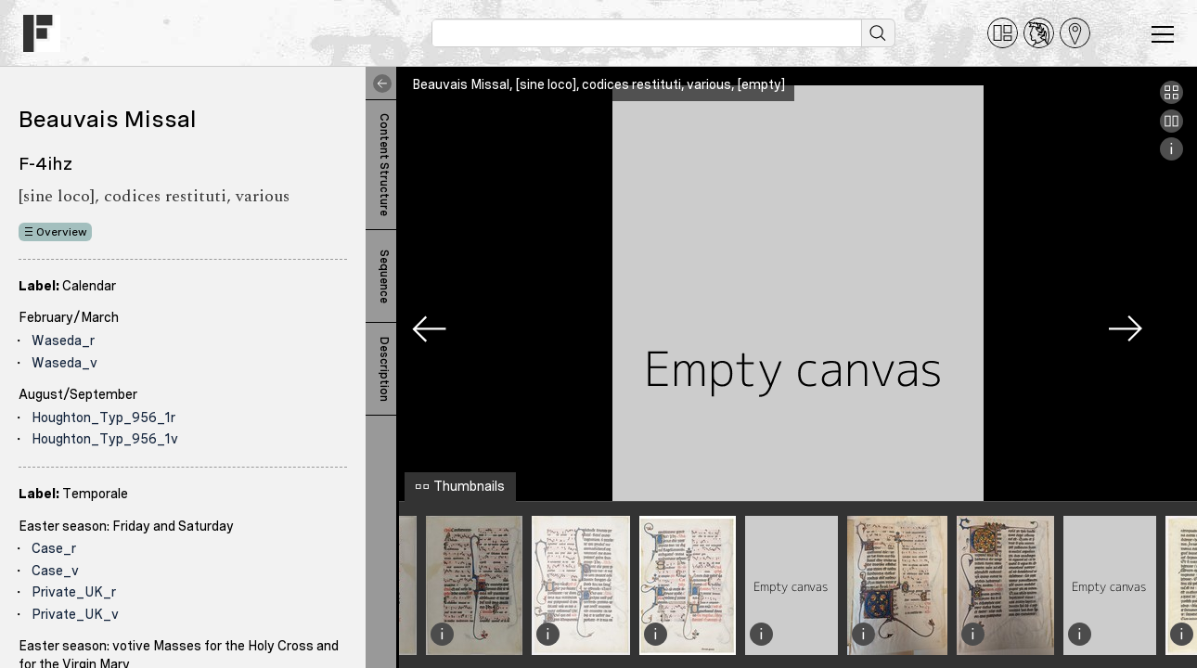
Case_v (55, 570)
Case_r (54, 548)
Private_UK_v (75, 614)
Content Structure (384, 164)
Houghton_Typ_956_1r (103, 417)
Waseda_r (63, 340)
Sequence (384, 276)
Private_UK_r (74, 591)
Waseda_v (64, 362)
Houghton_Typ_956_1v (105, 438)
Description (384, 369)
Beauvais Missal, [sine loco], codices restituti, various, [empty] (598, 84)
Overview (61, 231)
